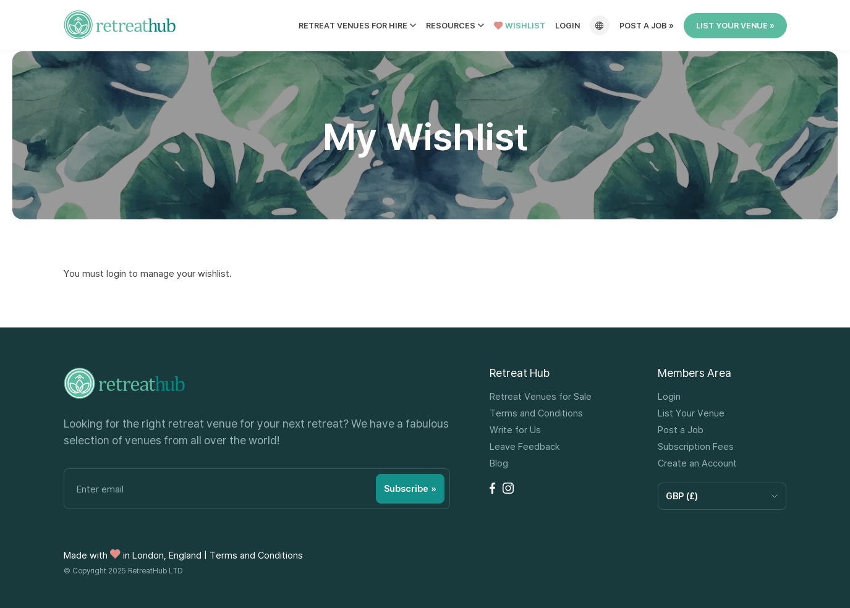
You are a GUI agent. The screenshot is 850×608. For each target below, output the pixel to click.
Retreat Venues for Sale (541, 396)
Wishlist (519, 26)
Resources (450, 26)
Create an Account (697, 463)
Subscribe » (410, 488)
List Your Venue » (735, 25)
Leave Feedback (525, 446)
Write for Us (515, 429)
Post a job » (646, 26)
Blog (499, 463)
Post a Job (680, 429)
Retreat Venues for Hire (353, 26)
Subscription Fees (696, 446)
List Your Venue (691, 413)
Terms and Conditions (536, 413)
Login (567, 26)
